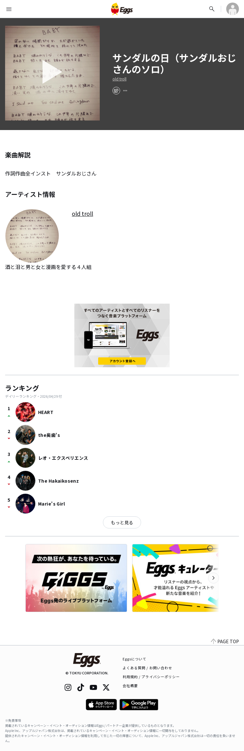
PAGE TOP (225, 641)
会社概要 (130, 685)
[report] (125, 90)
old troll (119, 78)
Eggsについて (135, 658)
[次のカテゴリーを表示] (213, 578)
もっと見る (122, 522)
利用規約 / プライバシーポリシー (151, 676)
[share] (116, 90)
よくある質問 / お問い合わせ (148, 667)
